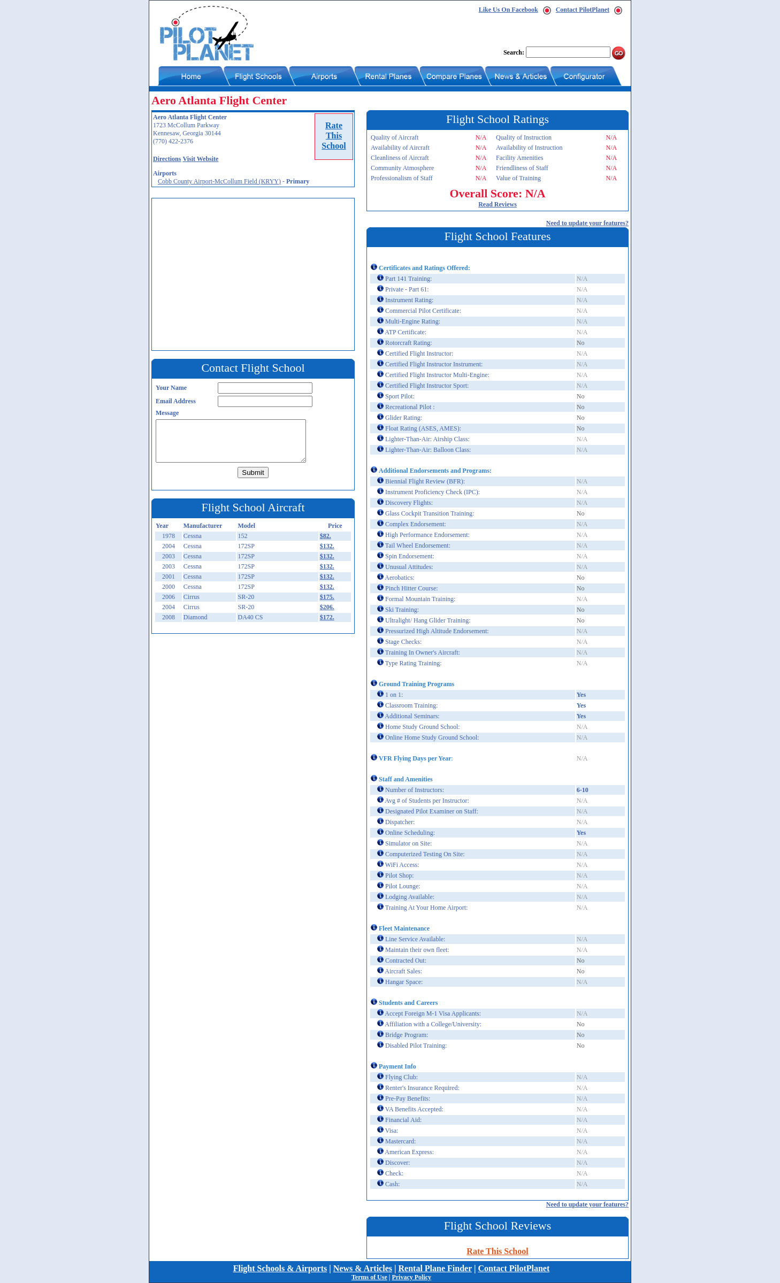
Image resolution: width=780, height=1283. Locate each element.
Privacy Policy (411, 1277)
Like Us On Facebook (508, 9)
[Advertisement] (256, 273)
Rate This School (497, 1251)
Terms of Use (369, 1277)
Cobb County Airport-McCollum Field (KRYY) (219, 181)
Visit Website (200, 159)
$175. (327, 597)
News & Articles (362, 1268)
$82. (325, 536)
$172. (327, 617)
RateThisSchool (334, 135)
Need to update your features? (587, 223)
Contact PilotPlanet (582, 9)
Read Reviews (497, 204)
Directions (167, 159)
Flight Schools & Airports (280, 1268)
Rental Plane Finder (435, 1268)
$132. (327, 546)
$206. (327, 607)
